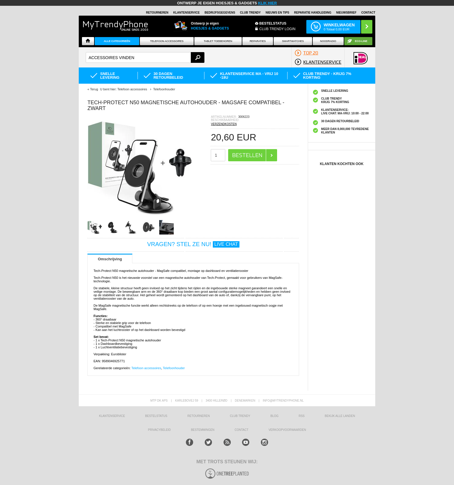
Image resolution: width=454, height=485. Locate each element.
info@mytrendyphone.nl (283, 400)
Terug (94, 89)
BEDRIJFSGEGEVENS (219, 12)
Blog (274, 416)
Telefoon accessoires (146, 368)
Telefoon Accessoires (167, 41)
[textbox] (145, 57)
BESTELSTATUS (273, 23)
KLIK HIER (267, 3)
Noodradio (328, 41)
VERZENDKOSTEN (224, 124)
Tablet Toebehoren (218, 41)
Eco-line (361, 41)
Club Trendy (250, 12)
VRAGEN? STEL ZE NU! (193, 244)
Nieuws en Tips (277, 12)
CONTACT (241, 429)
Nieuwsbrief (346, 12)
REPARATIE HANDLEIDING (313, 12)
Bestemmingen (202, 429)
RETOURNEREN (157, 12)
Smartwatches (293, 41)
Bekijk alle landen (340, 416)
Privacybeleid (159, 429)
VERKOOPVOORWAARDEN (287, 429)
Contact (368, 12)
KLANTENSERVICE (186, 12)
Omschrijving (110, 259)
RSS (302, 416)
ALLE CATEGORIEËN (117, 41)
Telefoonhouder (174, 368)
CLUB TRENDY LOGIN (277, 29)
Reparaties (258, 41)
